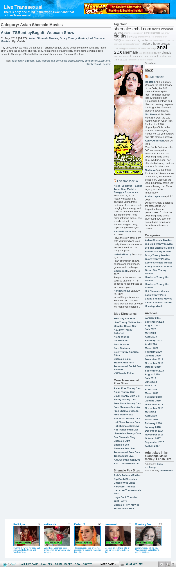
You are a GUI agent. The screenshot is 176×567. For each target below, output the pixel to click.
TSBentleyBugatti (92, 64)
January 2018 (153, 427)
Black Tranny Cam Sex (127, 395)
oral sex (143, 60)
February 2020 (153, 351)
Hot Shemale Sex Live (126, 426)
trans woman (162, 29)
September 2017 (154, 442)
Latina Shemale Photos (158, 302)
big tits (120, 36)
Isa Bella (150, 81)
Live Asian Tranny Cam (127, 433)
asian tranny (18, 61)
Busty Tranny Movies (73, 38)
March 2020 (151, 348)
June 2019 (151, 382)
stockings (151, 48)
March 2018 (151, 419)
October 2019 (153, 366)
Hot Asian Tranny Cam (127, 418)
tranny (157, 52)
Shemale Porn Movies (126, 504)
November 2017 (154, 434)
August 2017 (152, 445)
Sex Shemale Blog (124, 437)
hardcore (146, 43)
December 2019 (154, 359)
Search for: (151, 63)
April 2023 (151, 336)
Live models (156, 76)
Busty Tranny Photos (157, 259)
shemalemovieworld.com (159, 40)
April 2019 (151, 389)
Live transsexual (127, 181)
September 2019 (154, 370)
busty (117, 40)
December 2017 (154, 430)
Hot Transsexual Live (126, 429)
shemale (130, 52)
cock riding (119, 48)
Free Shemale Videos (126, 411)
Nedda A (150, 170)
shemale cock (131, 48)
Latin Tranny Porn (155, 295)
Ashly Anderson (154, 140)
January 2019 (153, 400)
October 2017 (153, 438)
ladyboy (80, 61)
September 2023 (154, 321)
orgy (165, 37)
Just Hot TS (120, 501)
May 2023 (150, 333)
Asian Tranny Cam (124, 392)
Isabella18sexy (122, 254)
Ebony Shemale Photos (158, 266)
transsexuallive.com (131, 44)
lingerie (150, 60)
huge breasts (68, 61)
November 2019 (154, 363)
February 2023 (153, 340)
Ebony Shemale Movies (158, 262)
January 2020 (153, 355)
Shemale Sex (121, 444)
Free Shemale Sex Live (127, 407)
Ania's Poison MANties (127, 475)
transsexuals (133, 60)
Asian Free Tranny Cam (127, 388)
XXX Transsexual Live (126, 463)
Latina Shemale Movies (158, 298)
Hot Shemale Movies (157, 291)
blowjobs (132, 36)
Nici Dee (150, 114)
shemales (148, 53)
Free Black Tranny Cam (127, 403)
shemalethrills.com (146, 37)
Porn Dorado (121, 344)
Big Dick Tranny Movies (159, 244)
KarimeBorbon (122, 231)
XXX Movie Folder (124, 373)
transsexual (120, 59)
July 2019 (150, 378)
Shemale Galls (122, 359)
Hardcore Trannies (124, 486)
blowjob (142, 48)
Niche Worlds (122, 336)
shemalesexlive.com (95, 61)
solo (108, 61)
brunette (158, 37)
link (172, 509)
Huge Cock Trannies (125, 497)
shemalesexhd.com (132, 28)
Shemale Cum (122, 440)
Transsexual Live (124, 456)
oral (128, 56)
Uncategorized (153, 306)
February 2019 (153, 397)
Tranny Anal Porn (124, 362)
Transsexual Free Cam (127, 452)
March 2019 (151, 393)
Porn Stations (122, 348)
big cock (118, 32)
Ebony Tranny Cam (125, 399)
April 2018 (151, 415)
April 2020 (151, 344)
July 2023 (150, 329)
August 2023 (152, 325)
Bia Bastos (126, 40)
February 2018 (153, 423)
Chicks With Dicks (124, 482)
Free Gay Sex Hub (124, 318)
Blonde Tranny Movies (158, 251)
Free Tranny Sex (123, 414)
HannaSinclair (122, 290)
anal (134, 40)
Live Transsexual (22, 7)
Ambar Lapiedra (154, 196)
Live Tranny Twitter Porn (128, 322)
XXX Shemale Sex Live (127, 459)
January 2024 (153, 318)
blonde (166, 52)
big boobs (29, 61)
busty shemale (43, 61)
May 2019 (150, 385)
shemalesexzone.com (133, 33)
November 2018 (154, 408)
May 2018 (150, 412)
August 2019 (152, 374)
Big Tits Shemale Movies (159, 247)
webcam (107, 64)
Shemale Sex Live (124, 448)
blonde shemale (152, 33)
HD (124, 56)
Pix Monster (121, 340)
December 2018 (154, 404)
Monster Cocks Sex (125, 326)
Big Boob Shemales (125, 479)
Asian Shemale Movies (43, 38)
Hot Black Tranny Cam (127, 422)
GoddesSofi (120, 271)
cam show (56, 61)
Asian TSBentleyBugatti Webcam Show (37, 32)
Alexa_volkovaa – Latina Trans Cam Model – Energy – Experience (128, 189)
